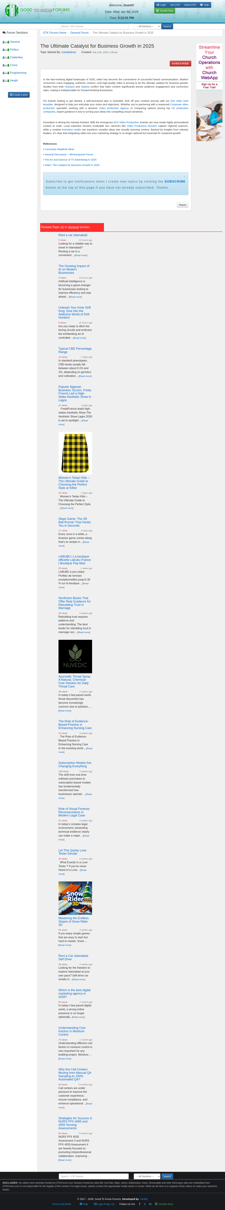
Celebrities (13, 57)
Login (98, 1204)
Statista (85, 86)
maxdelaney (69, 52)
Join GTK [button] (175, 5)
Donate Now (164, 1204)
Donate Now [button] (164, 10)
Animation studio (71, 129)
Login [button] (161, 5)
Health (10, 80)
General (11, 41)
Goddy (144, 1198)
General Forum (79, 32)
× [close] (185, 176)
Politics (11, 49)
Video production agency (113, 108)
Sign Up (109, 1204)
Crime (10, 65)
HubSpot (70, 86)
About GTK (190, 5)
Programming (14, 72)
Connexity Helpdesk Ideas (59, 149)
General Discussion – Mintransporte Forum (69, 154)
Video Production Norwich (142, 125)
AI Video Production (127, 122)
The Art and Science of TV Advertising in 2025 (70, 159)
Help (204, 5)
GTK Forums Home (54, 32)
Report (182, 204)
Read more (81, 255)
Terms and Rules (61, 1204)
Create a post (18, 94)
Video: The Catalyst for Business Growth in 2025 (72, 165)
